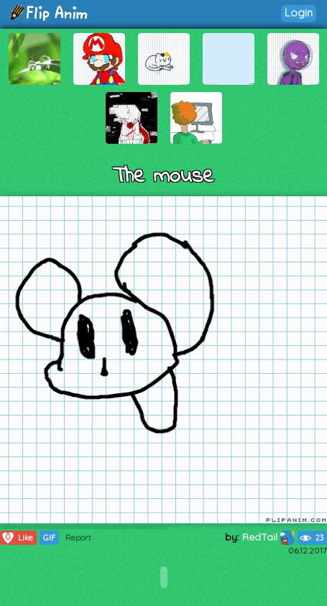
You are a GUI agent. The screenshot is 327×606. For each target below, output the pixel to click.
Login (299, 12)
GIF (49, 538)
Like (17, 538)
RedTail (268, 537)
